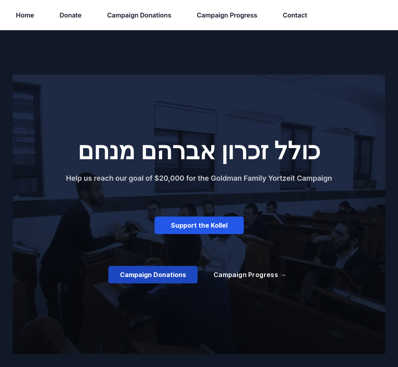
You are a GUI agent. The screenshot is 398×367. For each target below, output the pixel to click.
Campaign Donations (139, 15)
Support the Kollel (199, 225)
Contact (295, 15)
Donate (71, 15)
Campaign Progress (227, 15)
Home (25, 15)
